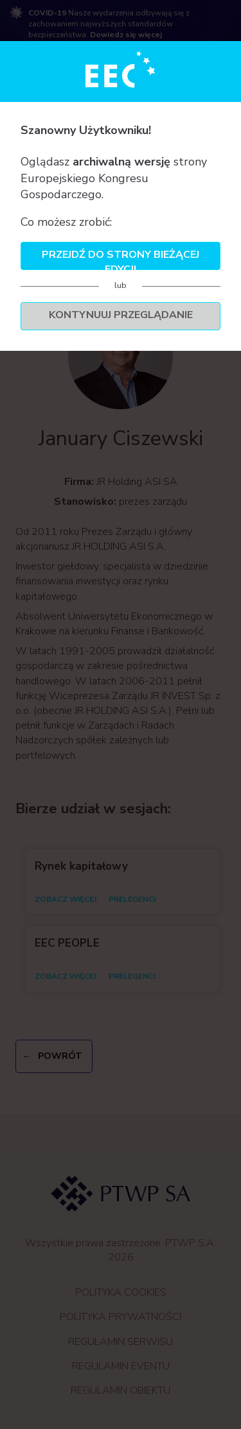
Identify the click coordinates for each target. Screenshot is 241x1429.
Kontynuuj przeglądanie (121, 315)
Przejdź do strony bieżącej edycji (120, 259)
